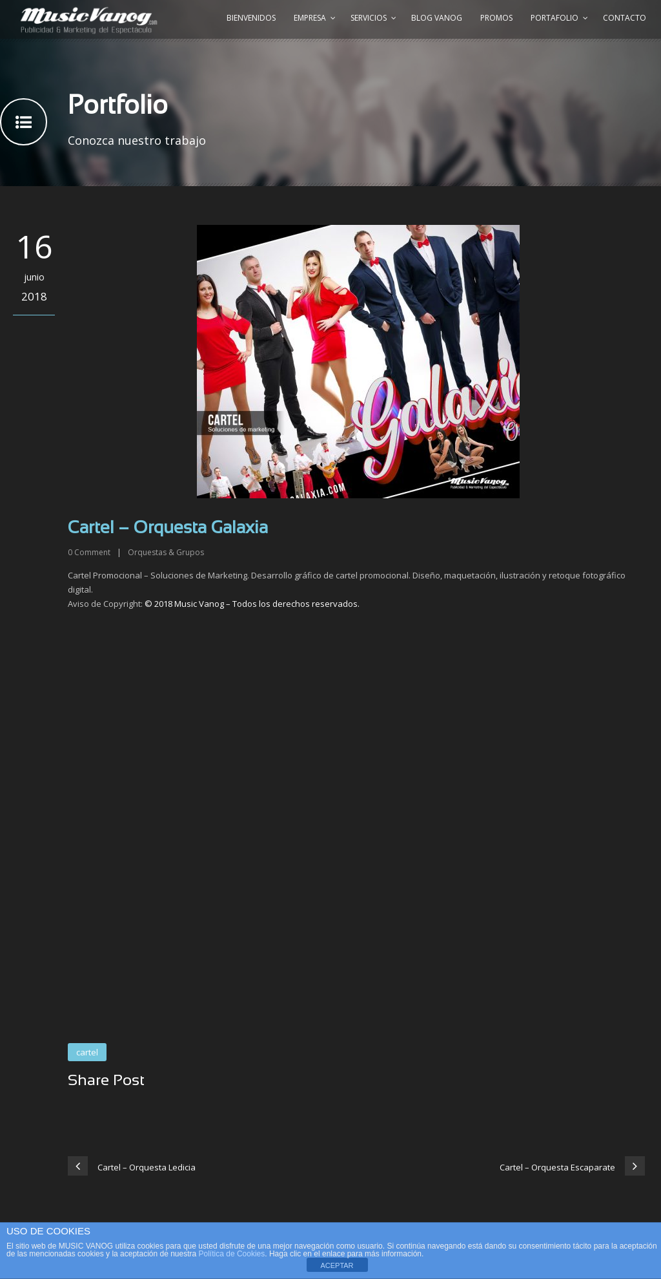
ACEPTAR (336, 1265)
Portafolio (554, 17)
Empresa (310, 17)
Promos (496, 17)
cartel (87, 1052)
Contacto (624, 17)
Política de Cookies (232, 1253)
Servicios (369, 17)
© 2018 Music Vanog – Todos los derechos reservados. (252, 603)
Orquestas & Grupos (166, 552)
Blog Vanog (436, 17)
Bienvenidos (251, 17)
